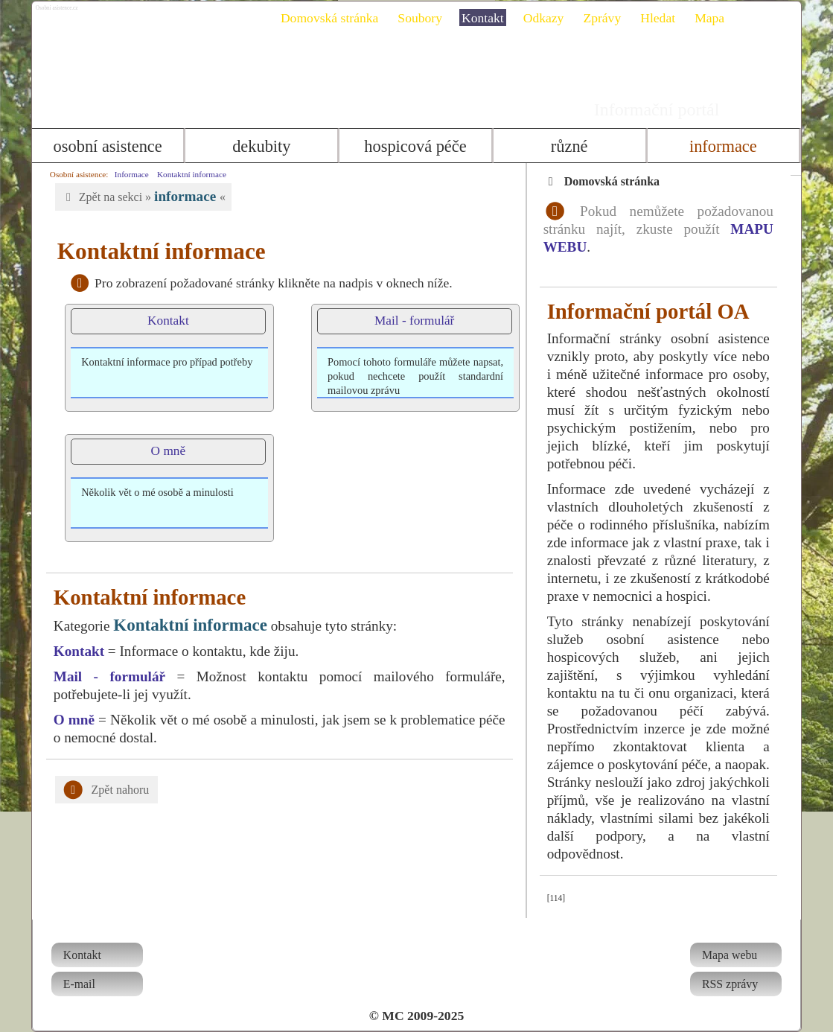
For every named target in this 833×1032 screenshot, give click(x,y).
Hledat (663, 17)
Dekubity (259, 146)
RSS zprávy (735, 984)
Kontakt (488, 17)
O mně (162, 451)
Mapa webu (734, 955)
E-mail (74, 984)
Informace (728, 146)
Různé (571, 146)
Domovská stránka (334, 17)
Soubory (425, 17)
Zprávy (608, 17)
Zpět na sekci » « (138, 196)
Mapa (715, 17)
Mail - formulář (409, 320)
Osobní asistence (103, 146)
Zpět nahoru (101, 790)
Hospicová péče (415, 146)
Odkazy (549, 17)
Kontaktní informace (186, 174)
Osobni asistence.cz (113, 15)
